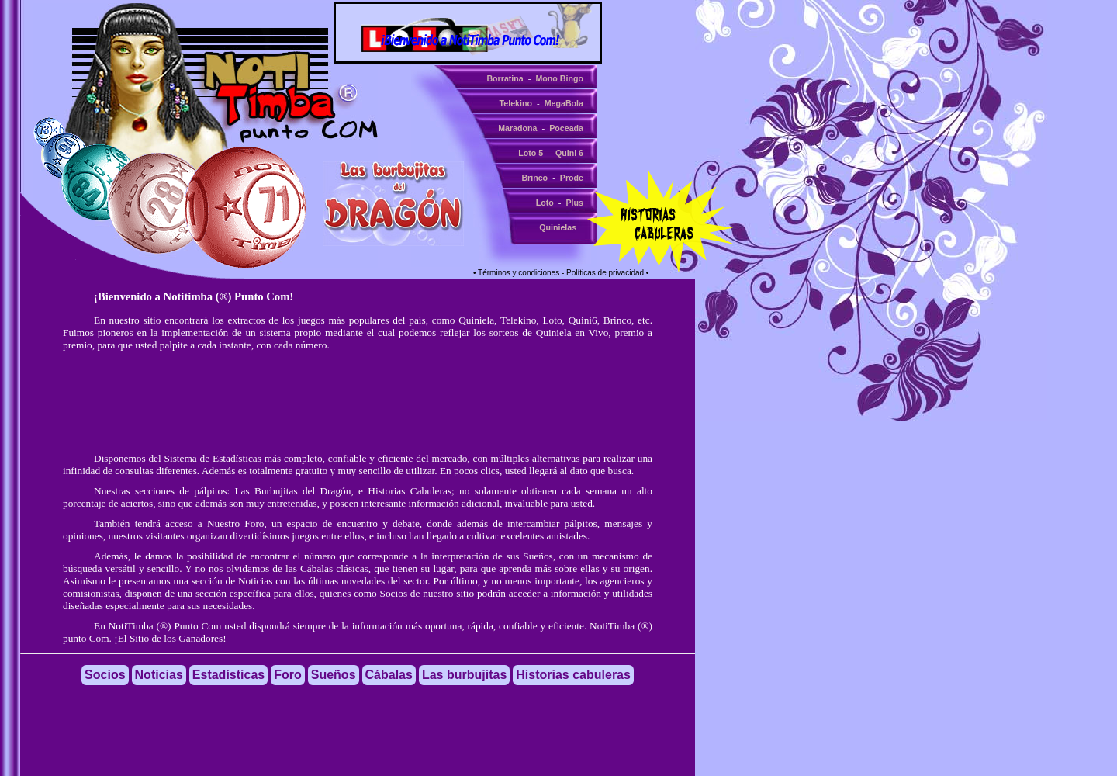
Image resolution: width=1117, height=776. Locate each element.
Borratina (504, 78)
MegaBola (564, 103)
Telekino (516, 103)
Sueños (538, 556)
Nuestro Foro (236, 523)
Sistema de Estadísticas (212, 458)
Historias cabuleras (573, 674)
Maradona (517, 128)
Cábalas (316, 568)
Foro (288, 674)
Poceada (566, 128)
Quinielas (557, 227)
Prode (571, 177)
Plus (574, 202)
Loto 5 (530, 153)
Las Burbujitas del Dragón (292, 491)
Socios (394, 593)
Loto (545, 202)
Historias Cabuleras (409, 491)
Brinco (534, 177)
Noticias (255, 581)
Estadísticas (228, 674)
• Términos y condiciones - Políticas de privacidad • (560, 272)
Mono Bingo (559, 78)
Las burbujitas (464, 674)
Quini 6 (569, 153)
